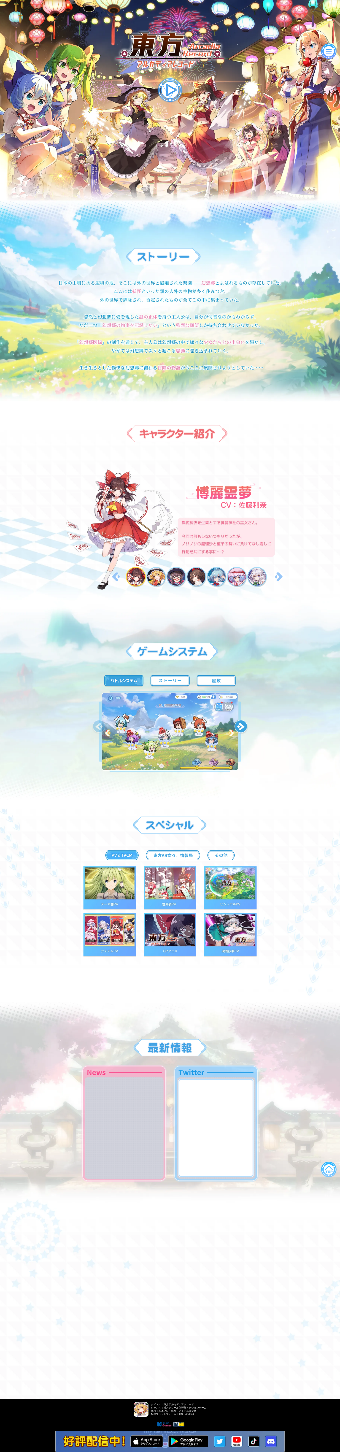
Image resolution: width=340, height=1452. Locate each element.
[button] (241, 727)
